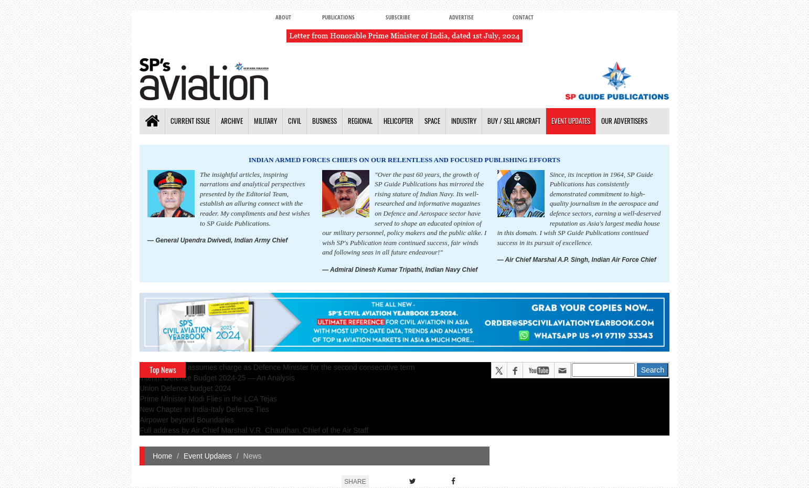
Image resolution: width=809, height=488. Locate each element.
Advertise (461, 17)
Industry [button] (463, 120)
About (283, 17)
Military (265, 120)
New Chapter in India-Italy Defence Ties (204, 409)
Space (432, 120)
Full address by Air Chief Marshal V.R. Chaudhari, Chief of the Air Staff (254, 430)
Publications (338, 17)
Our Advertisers (624, 120)
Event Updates (570, 120)
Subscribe (398, 17)
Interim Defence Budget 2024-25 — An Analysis (217, 378)
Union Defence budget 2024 (185, 388)
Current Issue (190, 120)
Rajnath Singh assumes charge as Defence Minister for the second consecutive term (277, 367)
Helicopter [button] (398, 120)
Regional (360, 120)
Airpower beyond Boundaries (187, 420)
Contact (523, 17)
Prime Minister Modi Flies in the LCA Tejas (208, 399)
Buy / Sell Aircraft (513, 120)
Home (162, 456)
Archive (232, 120)
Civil (294, 120)
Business (324, 120)
